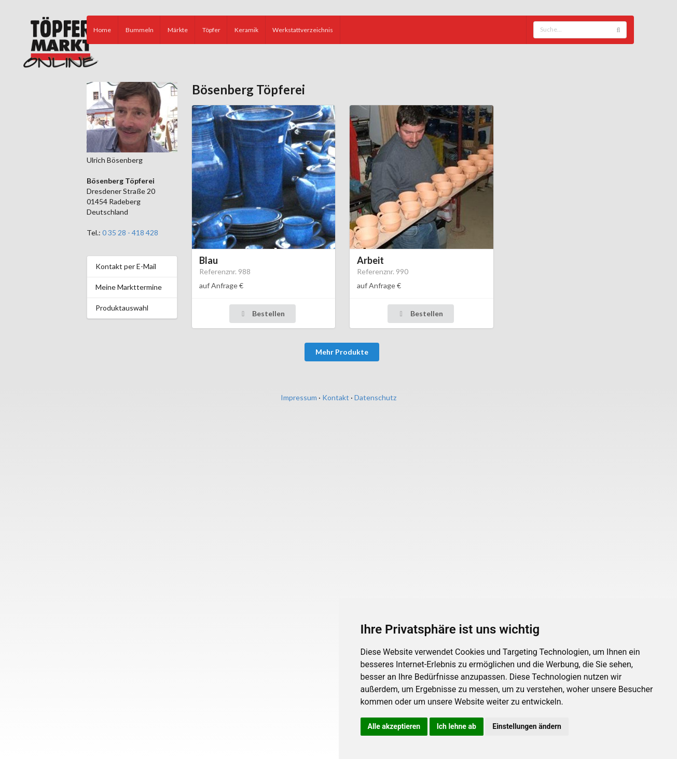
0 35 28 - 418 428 (130, 232)
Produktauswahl (121, 307)
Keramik (246, 30)
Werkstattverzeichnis (302, 30)
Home (102, 30)
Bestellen (262, 313)
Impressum (299, 397)
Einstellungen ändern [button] (526, 726)
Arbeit (370, 260)
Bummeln (140, 30)
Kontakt (335, 397)
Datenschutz (375, 397)
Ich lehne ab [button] (456, 726)
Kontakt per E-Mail (125, 266)
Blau (208, 260)
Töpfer (211, 30)
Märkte (178, 30)
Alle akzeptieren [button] (394, 726)
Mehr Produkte (341, 351)
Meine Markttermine (128, 287)
